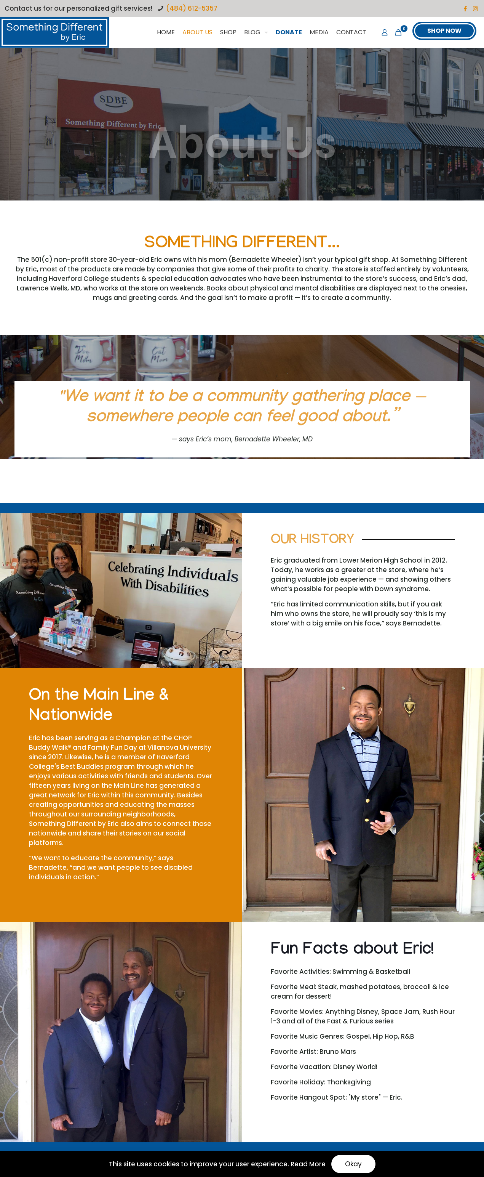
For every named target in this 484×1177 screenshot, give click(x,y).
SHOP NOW (444, 30)
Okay (353, 1164)
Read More (308, 1164)
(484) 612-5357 (191, 8)
